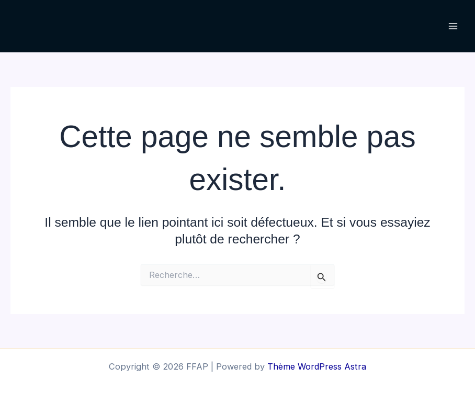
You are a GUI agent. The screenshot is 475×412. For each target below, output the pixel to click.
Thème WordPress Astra (316, 366)
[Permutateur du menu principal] (453, 26)
